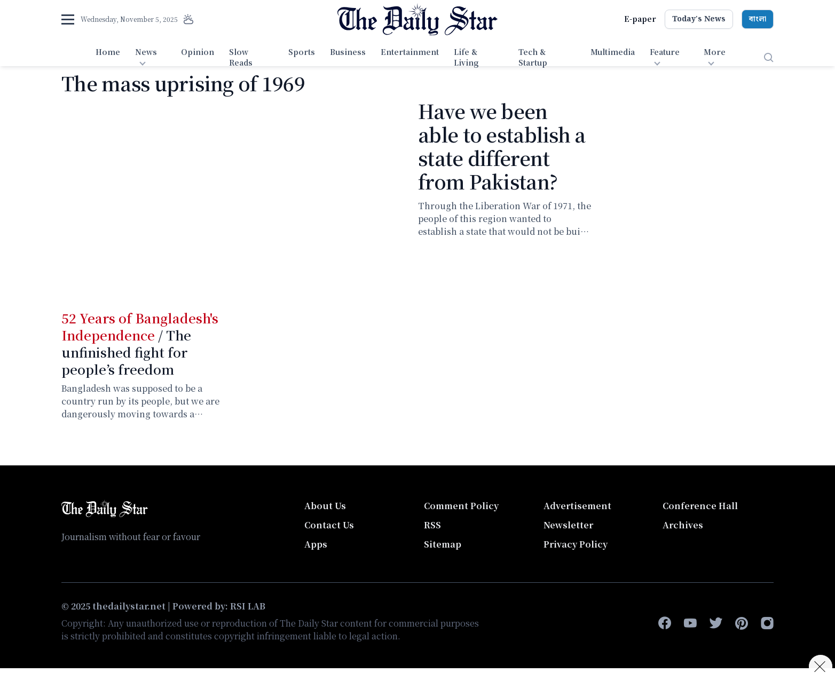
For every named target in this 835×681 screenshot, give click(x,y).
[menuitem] (108, 57)
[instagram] (767, 623)
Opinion (197, 51)
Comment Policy (461, 506)
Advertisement (577, 506)
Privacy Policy (575, 544)
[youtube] (690, 623)
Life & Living (466, 57)
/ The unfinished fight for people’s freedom (139, 343)
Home (108, 51)
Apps (315, 544)
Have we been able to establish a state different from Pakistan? (501, 146)
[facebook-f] (664, 623)
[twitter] (716, 623)
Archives (683, 525)
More (715, 51)
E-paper (640, 18)
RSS (432, 525)
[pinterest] (741, 623)
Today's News (699, 19)
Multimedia (612, 51)
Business (348, 51)
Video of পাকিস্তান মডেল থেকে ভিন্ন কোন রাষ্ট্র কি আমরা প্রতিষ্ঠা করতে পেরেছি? (233, 195)
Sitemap (442, 544)
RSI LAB (247, 606)
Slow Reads (241, 57)
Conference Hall (700, 506)
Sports (301, 51)
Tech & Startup (532, 57)
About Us (325, 506)
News (146, 51)
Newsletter (568, 525)
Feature (665, 51)
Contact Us (329, 525)
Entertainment (410, 51)
